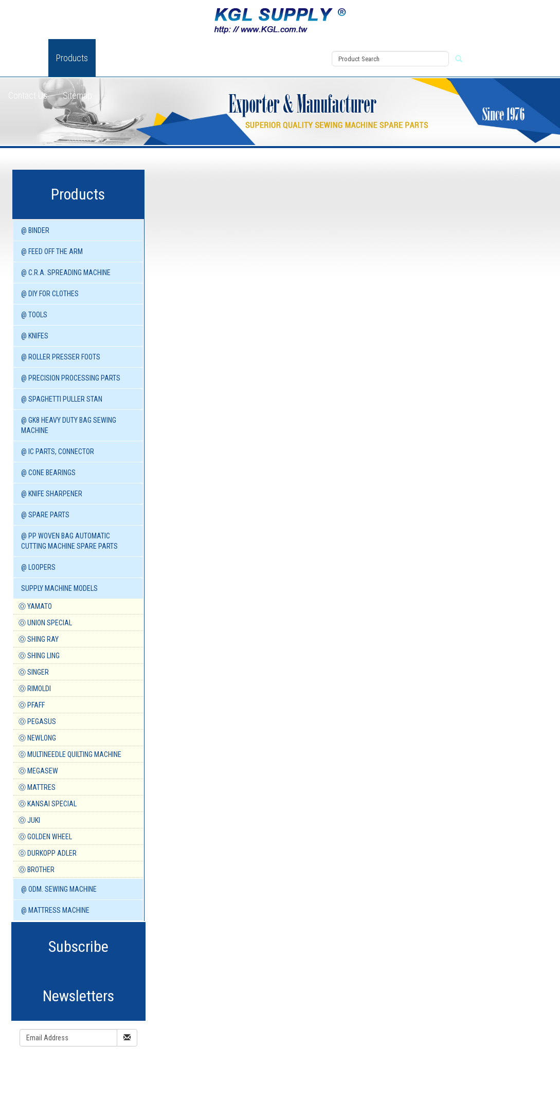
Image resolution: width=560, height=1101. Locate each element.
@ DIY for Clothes (50, 294)
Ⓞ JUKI (29, 820)
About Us (24, 57)
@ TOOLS (34, 315)
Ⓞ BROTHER (37, 869)
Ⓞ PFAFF (32, 705)
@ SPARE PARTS (45, 515)
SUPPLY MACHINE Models (59, 588)
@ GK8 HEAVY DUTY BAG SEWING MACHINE (68, 425)
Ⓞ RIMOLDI (35, 688)
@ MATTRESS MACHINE (55, 910)
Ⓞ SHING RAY (39, 639)
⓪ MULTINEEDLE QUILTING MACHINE (70, 754)
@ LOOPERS (38, 567)
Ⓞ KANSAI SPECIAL (48, 804)
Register (301, 71)
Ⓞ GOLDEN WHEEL (45, 837)
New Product (126, 57)
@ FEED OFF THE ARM (52, 251)
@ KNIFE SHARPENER (51, 494)
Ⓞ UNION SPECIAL (45, 623)
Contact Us (27, 95)
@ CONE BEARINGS (48, 472)
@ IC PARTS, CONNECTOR (57, 451)
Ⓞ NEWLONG (37, 738)
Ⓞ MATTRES (37, 787)
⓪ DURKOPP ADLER (48, 853)
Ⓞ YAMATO (35, 606)
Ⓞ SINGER (34, 672)
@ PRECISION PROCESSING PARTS (70, 378)
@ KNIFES (34, 336)
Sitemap (77, 95)
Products (72, 57)
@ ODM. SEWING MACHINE (59, 889)
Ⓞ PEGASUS (37, 721)
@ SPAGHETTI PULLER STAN (61, 399)
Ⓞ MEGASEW (38, 771)
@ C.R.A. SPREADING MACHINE (66, 272)
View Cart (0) (306, 47)
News (175, 57)
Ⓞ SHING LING (39, 656)
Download (218, 57)
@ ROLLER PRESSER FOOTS (60, 357)
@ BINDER (35, 230)
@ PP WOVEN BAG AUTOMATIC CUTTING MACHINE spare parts (69, 541)
